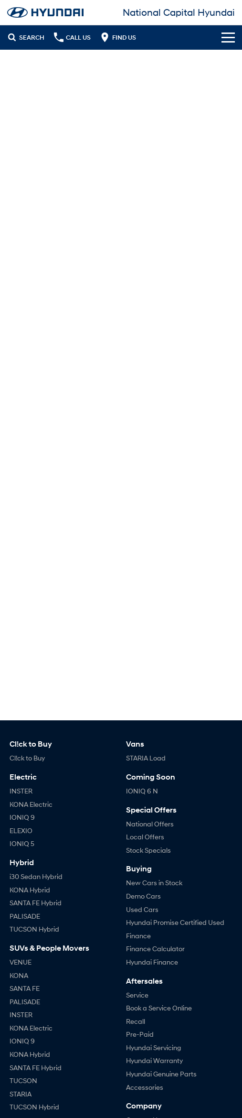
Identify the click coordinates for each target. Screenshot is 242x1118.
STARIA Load (146, 758)
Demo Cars (143, 896)
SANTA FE (25, 988)
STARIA (21, 1094)
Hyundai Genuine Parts (161, 1074)
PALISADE (25, 916)
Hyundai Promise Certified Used (175, 922)
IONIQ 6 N (142, 791)
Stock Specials (148, 850)
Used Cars (142, 909)
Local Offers (145, 837)
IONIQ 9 (22, 817)
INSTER (21, 791)
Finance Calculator (155, 948)
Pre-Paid (140, 1034)
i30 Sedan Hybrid (36, 876)
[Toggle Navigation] (228, 37)
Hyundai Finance (152, 962)
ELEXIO (21, 830)
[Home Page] (45, 12)
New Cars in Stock (154, 883)
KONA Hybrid (30, 890)
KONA (19, 975)
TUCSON (23, 1080)
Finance (138, 936)
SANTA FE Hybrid (36, 903)
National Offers (150, 824)
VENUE (21, 962)
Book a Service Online (159, 1008)
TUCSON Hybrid (34, 929)
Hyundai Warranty (154, 1060)
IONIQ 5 (22, 843)
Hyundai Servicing (153, 1047)
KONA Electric (31, 804)
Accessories (144, 1087)
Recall (135, 1021)
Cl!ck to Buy (27, 758)
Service (137, 995)
